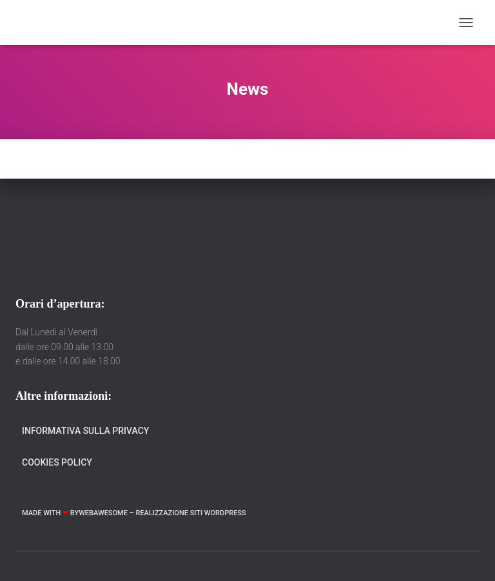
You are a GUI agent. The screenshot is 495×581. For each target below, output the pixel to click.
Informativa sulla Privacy (85, 431)
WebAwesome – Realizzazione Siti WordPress (162, 513)
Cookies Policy (57, 462)
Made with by (50, 513)
